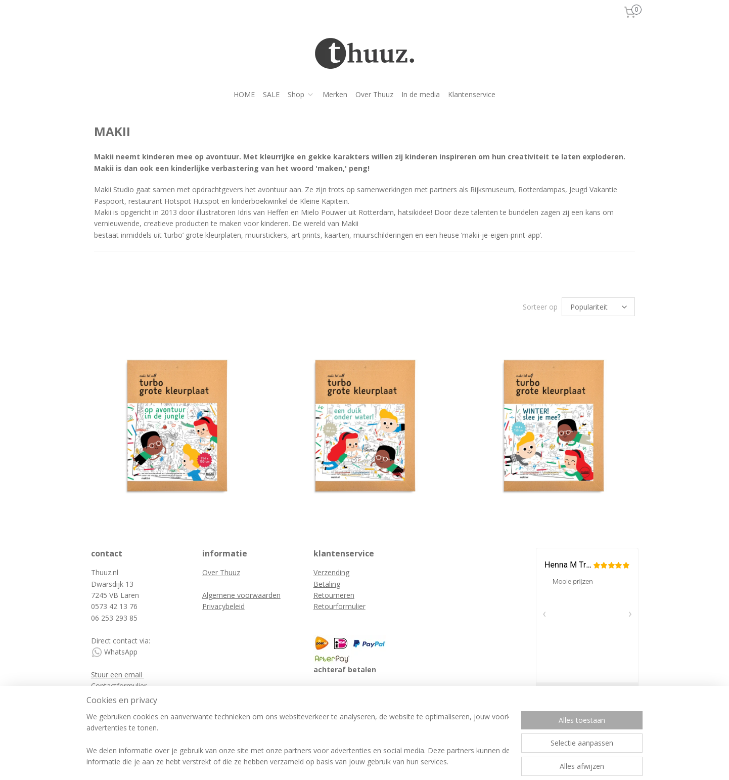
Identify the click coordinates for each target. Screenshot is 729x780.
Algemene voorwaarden (241, 595)
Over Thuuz (374, 94)
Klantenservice (471, 94)
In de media (420, 94)
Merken (335, 94)
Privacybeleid (223, 606)
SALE (271, 94)
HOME (244, 94)
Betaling (326, 584)
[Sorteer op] (598, 307)
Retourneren (333, 595)
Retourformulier (339, 606)
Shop (301, 94)
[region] (297, 740)
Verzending (331, 572)
